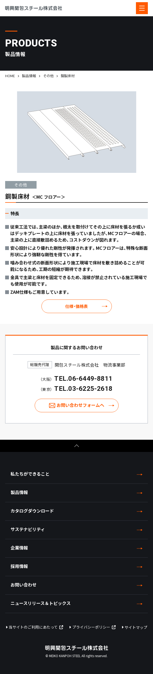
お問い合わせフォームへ (80, 405)
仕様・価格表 (76, 306)
